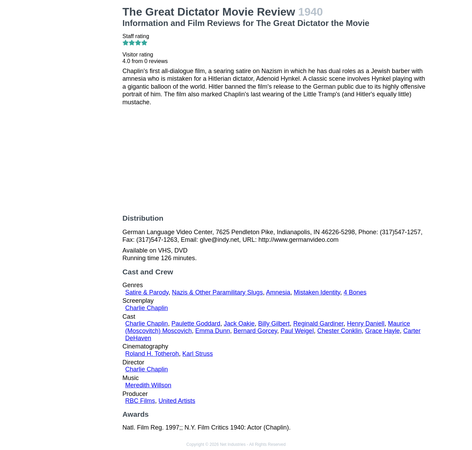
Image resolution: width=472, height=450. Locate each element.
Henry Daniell (365, 323)
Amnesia (278, 292)
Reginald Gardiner (318, 323)
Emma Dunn (212, 330)
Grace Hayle (382, 330)
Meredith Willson (148, 385)
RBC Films (140, 400)
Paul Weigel (297, 330)
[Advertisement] (82, 109)
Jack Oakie (239, 323)
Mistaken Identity (317, 292)
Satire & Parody (147, 292)
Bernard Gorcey (255, 330)
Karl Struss (197, 353)
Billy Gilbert (274, 323)
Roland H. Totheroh (152, 353)
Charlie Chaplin (146, 308)
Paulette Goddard (195, 323)
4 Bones (355, 292)
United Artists (176, 400)
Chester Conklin (339, 330)
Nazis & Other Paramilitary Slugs (217, 292)
